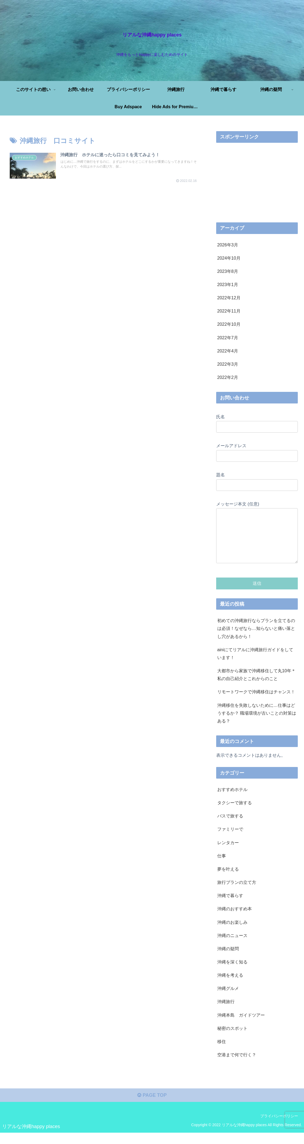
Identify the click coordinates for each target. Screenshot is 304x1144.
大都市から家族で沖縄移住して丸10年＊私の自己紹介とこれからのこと (256, 685)
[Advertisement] (104, 216)
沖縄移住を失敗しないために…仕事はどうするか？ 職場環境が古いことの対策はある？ (256, 724)
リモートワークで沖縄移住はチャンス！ (256, 702)
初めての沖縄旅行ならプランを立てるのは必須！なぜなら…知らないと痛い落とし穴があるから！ (256, 639)
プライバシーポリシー (279, 1127)
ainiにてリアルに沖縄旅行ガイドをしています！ (255, 664)
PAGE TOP (152, 1106)
